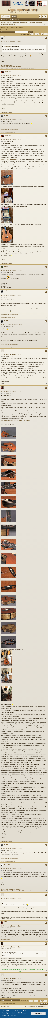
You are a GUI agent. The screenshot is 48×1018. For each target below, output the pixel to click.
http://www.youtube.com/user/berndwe (9, 129)
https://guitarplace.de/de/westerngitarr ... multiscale (15, 420)
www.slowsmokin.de (5, 939)
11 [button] (44, 34)
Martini (6, 350)
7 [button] (35, 34)
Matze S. (6, 266)
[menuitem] (40, 16)
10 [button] (42, 34)
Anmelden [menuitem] (43, 17)
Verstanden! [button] (38, 1013)
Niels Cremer (7, 36)
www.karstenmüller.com (6, 112)
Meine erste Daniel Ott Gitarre (11, 28)
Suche (3, 19)
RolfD (5, 921)
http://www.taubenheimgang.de (8, 132)
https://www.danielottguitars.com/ (10, 159)
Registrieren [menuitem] (46, 17)
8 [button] (37, 34)
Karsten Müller (7, 46)
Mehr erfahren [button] (11, 1015)
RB (6, 29)
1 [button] (32, 34)
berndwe (6, 115)
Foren (14, 16)
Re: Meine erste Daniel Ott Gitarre (11, 41)
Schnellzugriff (3, 17)
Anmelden (9, 19)
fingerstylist (7, 893)
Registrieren (16, 19)
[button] (28, 34)
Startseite (7, 16)
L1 (4, 942)
